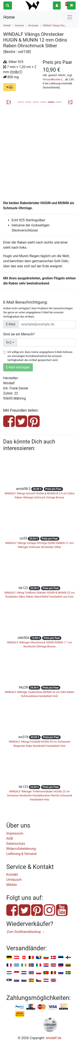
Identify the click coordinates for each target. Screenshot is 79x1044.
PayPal (20, 1007)
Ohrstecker (33, 25)
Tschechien (38, 980)
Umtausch (14, 880)
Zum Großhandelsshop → (26, 932)
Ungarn (46, 980)
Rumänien (53, 973)
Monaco (16, 973)
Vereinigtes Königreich (53, 980)
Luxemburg (9, 973)
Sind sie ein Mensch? (19, 334)
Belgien (31, 957)
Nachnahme (20, 1014)
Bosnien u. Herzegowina (38, 957)
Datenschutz (15, 844)
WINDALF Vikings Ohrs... (54, 25)
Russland (60, 973)
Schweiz (24, 957)
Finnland (68, 957)
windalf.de (53, 1038)
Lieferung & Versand (21, 854)
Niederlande (24, 973)
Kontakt (12, 875)
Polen (38, 973)
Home (9, 17)
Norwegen (31, 973)
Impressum (14, 833)
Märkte (11, 885)
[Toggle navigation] (70, 17)
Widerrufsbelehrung (21, 849)
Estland (60, 957)
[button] (57, 5)
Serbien (9, 980)
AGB (9, 838)
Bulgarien (46, 957)
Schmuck (19, 25)
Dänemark (53, 957)
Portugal (46, 973)
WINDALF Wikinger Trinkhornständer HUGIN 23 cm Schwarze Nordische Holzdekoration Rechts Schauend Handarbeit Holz (39, 795)
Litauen (68, 965)
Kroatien (46, 965)
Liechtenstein (60, 965)
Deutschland (9, 957)
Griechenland (16, 965)
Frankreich (9, 965)
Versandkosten (52, 79)
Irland (24, 965)
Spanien (31, 980)
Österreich (16, 957)
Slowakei (16, 980)
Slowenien (24, 980)
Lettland (53, 965)
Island (31, 965)
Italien (38, 965)
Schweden (68, 973)
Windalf (7, 25)
